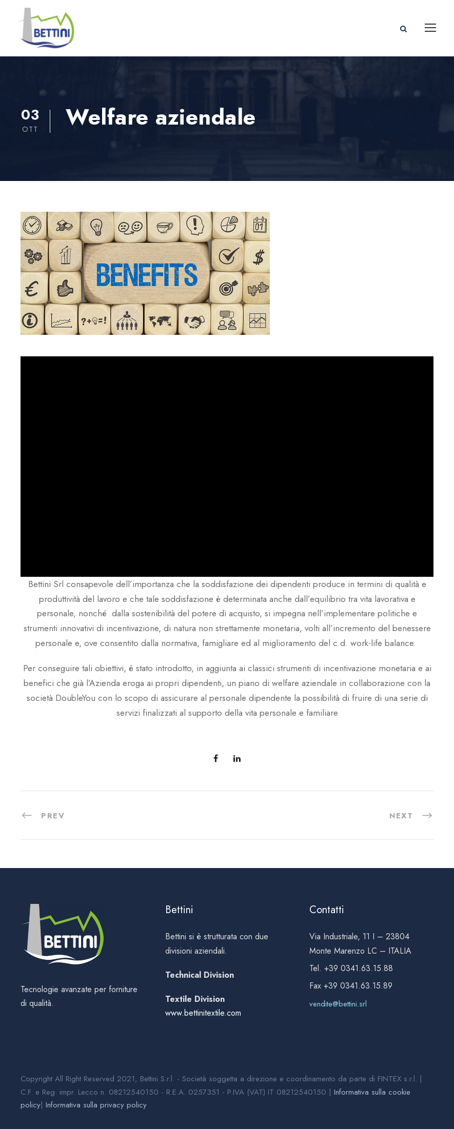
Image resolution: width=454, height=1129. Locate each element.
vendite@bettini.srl (338, 1004)
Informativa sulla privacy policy (96, 1105)
